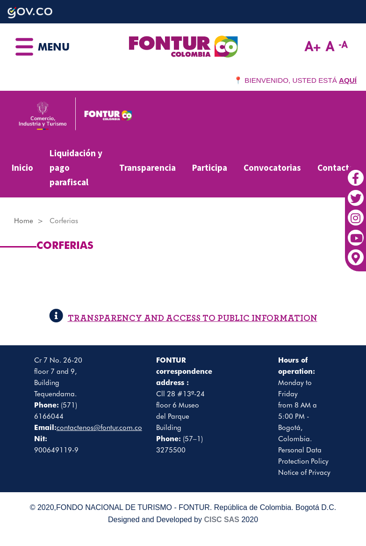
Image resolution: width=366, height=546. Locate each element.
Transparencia (147, 167)
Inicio (22, 167)
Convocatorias (272, 167)
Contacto (335, 167)
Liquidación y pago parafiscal (76, 167)
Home (23, 221)
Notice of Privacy (304, 472)
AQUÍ (348, 80)
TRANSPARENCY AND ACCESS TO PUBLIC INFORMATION (183, 318)
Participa (209, 167)
